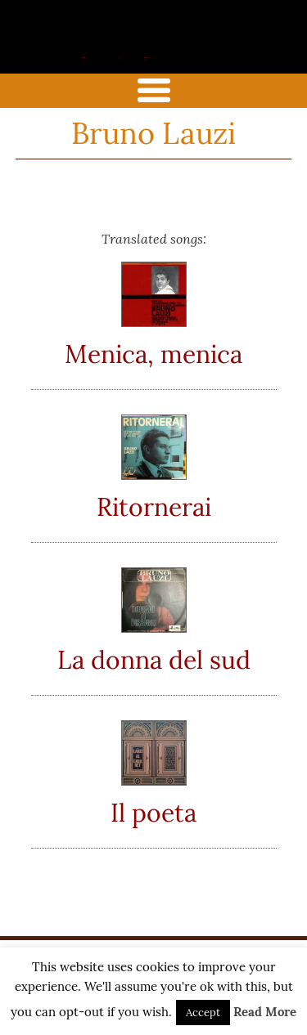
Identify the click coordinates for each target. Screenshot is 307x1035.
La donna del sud (154, 659)
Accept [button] (203, 1012)
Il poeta (153, 812)
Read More (264, 1011)
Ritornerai (154, 506)
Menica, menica (153, 354)
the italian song (126, 55)
